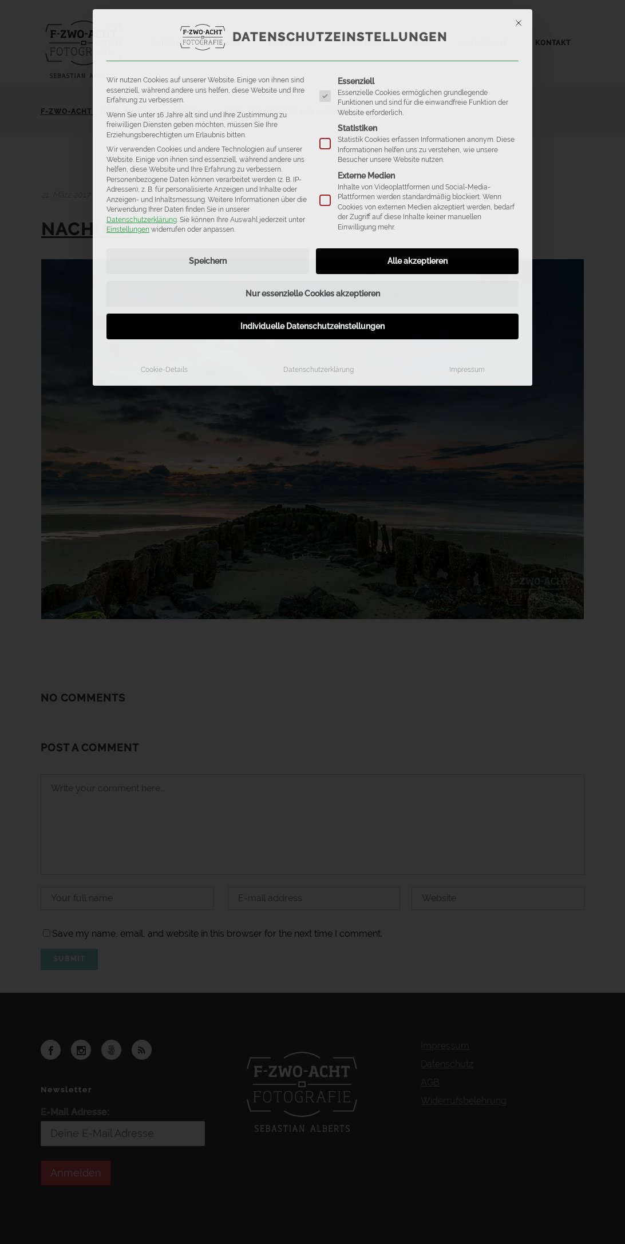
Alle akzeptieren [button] (417, 261)
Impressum (467, 369)
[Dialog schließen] (518, 23)
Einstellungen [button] (127, 229)
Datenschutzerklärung (141, 219)
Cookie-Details (164, 369)
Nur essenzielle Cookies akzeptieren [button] (313, 293)
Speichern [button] (208, 261)
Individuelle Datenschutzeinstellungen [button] (312, 326)
